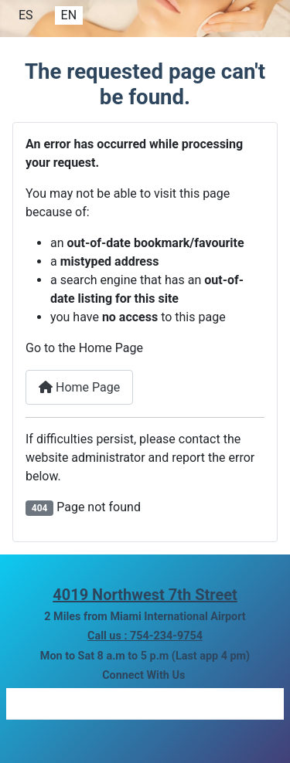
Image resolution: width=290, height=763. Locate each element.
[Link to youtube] (244, 703)
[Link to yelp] (171, 703)
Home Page (79, 387)
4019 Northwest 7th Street (145, 594)
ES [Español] (26, 15)
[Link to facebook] (37, 703)
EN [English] (69, 15)
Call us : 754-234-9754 (145, 636)
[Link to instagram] (102, 703)
